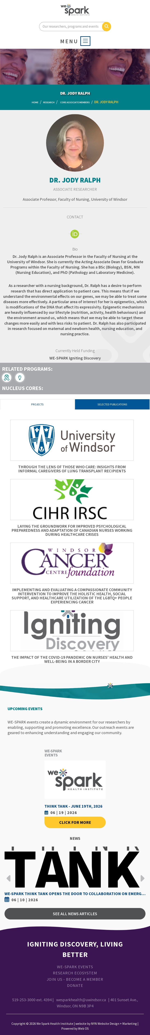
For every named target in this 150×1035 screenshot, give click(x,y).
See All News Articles (75, 913)
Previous (9, 875)
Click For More (75, 822)
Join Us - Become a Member (75, 979)
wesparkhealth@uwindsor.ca (81, 999)
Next (141, 875)
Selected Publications (112, 404)
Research (49, 102)
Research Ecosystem (75, 972)
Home (35, 102)
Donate (75, 985)
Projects (37, 404)
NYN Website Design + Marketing (114, 1023)
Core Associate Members (75, 102)
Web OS (83, 1028)
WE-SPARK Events (75, 966)
